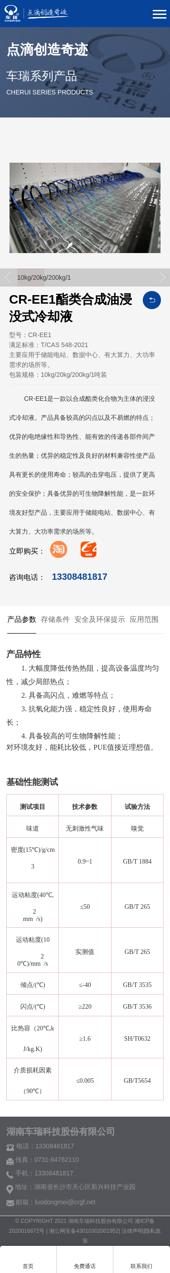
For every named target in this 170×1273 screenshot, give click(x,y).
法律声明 (132, 1231)
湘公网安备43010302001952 (83, 1231)
